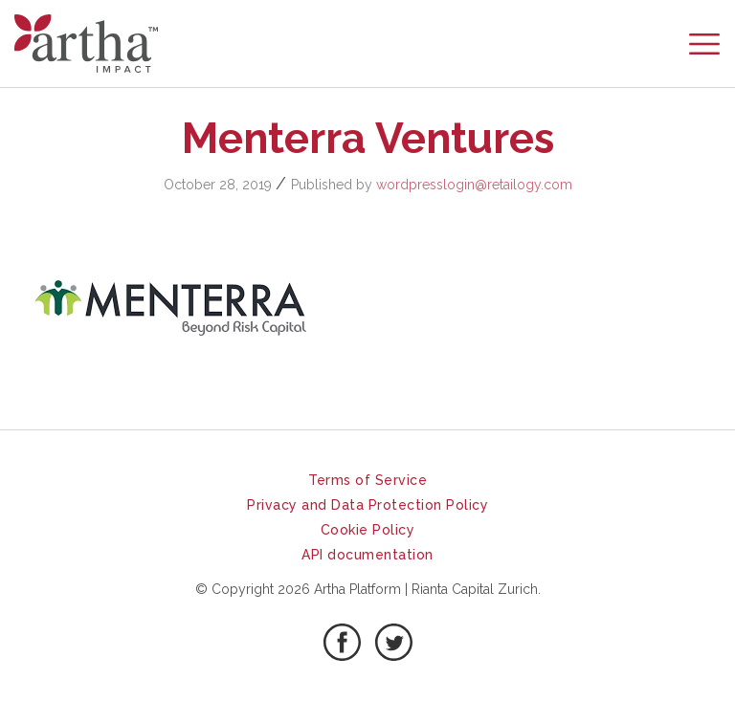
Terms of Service (367, 480)
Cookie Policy (368, 529)
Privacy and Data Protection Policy (367, 505)
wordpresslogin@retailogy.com (474, 184)
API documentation (367, 554)
